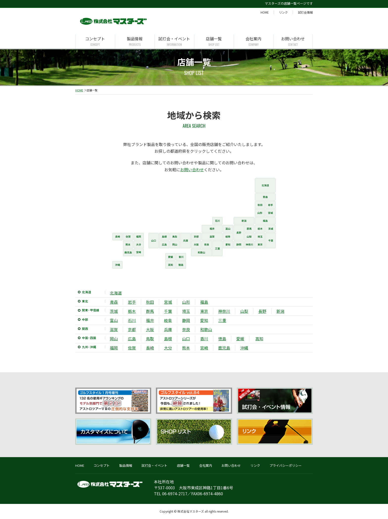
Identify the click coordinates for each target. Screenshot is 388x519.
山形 (186, 302)
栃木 (132, 311)
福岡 (114, 348)
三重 (222, 320)
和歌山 (206, 329)
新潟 (280, 311)
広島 (132, 339)
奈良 (186, 329)
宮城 (168, 302)
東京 (204, 311)
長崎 (150, 348)
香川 (204, 339)
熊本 (186, 348)
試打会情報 (305, 12)
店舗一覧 (214, 42)
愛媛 (240, 339)
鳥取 (150, 339)
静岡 (186, 320)
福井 (150, 320)
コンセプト (95, 42)
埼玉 (186, 311)
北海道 (116, 293)
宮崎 (204, 348)
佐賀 (132, 348)
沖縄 (244, 348)
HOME (265, 12)
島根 (168, 339)
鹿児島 (224, 348)
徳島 (222, 339)
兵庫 (168, 329)
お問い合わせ (293, 42)
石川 (132, 320)
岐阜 (168, 320)
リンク (283, 12)
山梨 (244, 311)
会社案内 (253, 42)
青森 (114, 302)
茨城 (114, 311)
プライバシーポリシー (285, 465)
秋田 (150, 302)
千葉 (168, 311)
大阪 (150, 329)
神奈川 (224, 311)
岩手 (132, 302)
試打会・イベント (174, 42)
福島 (204, 302)
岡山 (114, 339)
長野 (262, 311)
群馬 (150, 311)
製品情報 (134, 42)
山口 (186, 339)
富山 (114, 320)
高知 (259, 339)
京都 (132, 329)
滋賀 (114, 329)
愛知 (204, 320)
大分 (168, 348)
